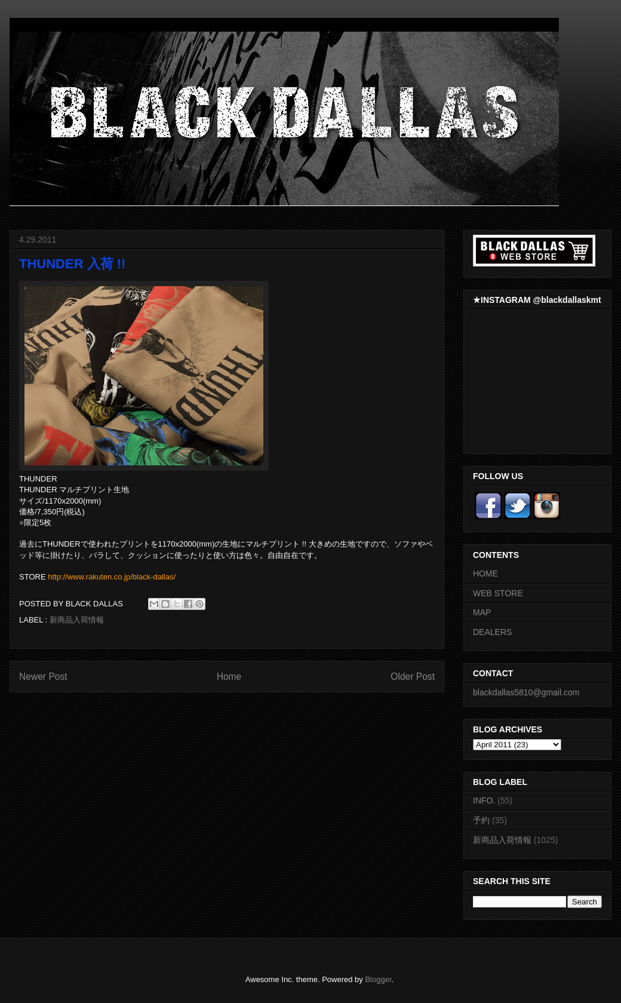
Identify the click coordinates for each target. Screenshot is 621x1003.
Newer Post (43, 676)
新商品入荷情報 (77, 619)
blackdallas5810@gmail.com (526, 692)
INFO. (484, 800)
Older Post (413, 676)
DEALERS (492, 632)
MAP (482, 612)
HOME (485, 573)
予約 (481, 820)
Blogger (378, 979)
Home (229, 676)
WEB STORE (498, 593)
